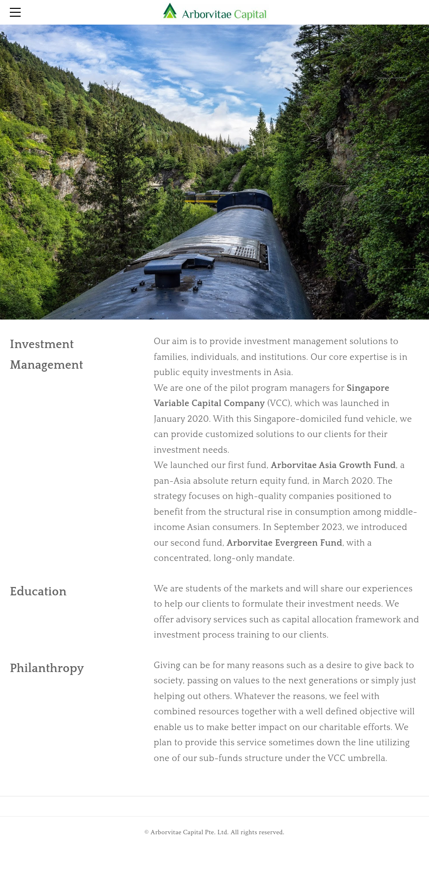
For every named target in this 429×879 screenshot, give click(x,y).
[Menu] (17, 12)
